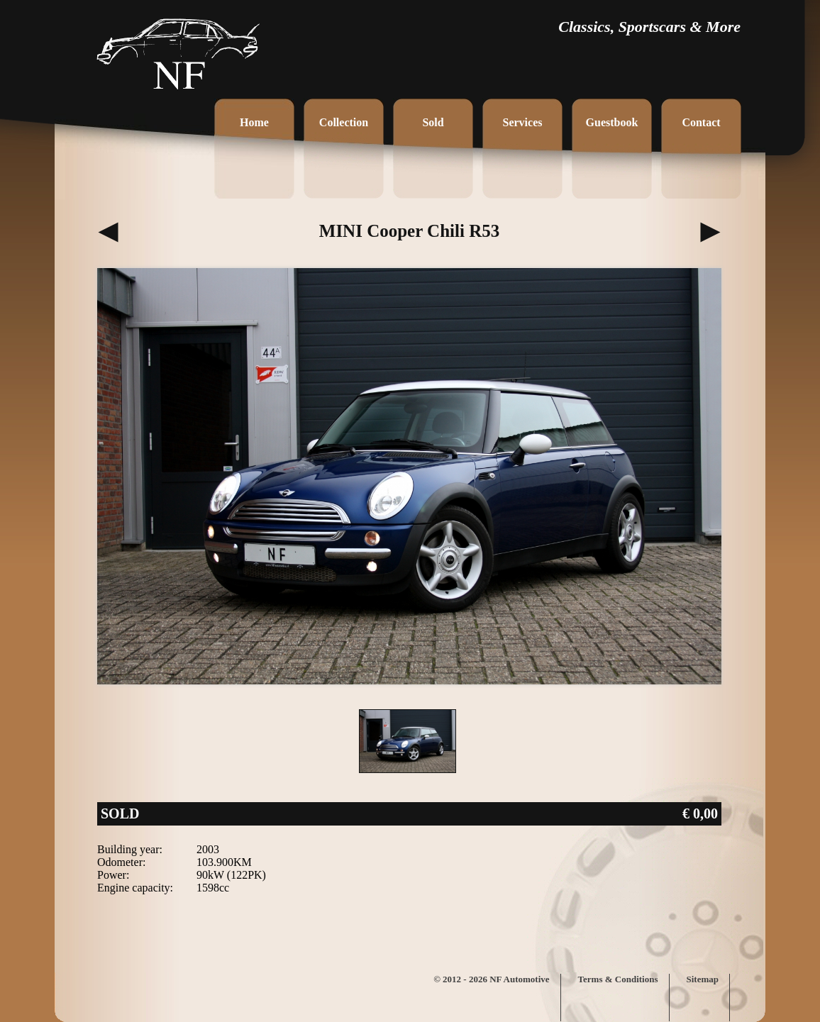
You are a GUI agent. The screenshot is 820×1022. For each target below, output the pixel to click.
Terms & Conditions (618, 979)
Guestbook (612, 122)
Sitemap (703, 979)
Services (523, 122)
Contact (701, 122)
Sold (432, 122)
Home (254, 122)
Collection (343, 122)
